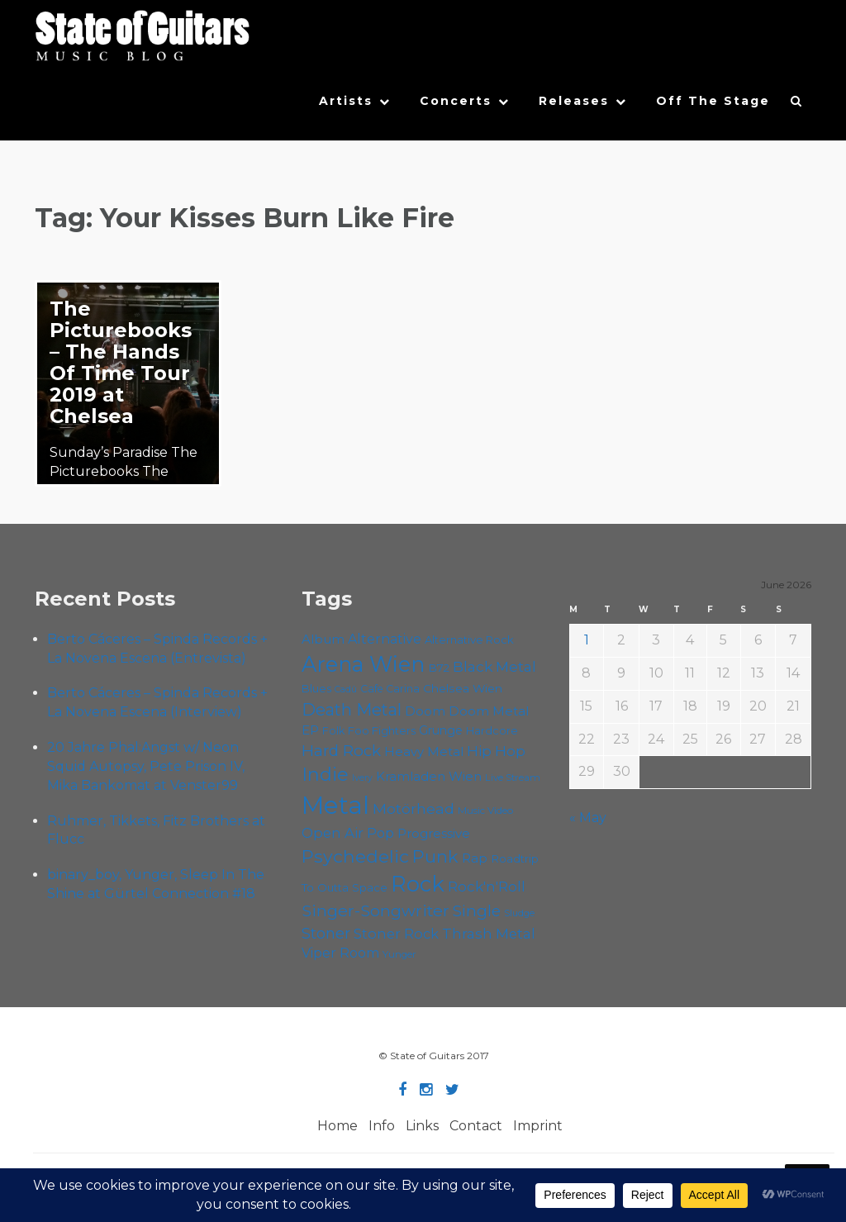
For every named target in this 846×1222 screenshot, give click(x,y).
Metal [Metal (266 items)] (335, 805)
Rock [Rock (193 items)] (417, 883)
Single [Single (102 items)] (477, 910)
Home (337, 1126)
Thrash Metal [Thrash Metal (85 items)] (488, 933)
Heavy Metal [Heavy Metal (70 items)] (423, 751)
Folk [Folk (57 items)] (333, 731)
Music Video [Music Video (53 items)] (485, 810)
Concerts (456, 100)
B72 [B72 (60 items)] (438, 667)
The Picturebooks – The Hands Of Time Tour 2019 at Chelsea (121, 362)
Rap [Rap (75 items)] (474, 858)
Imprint (538, 1126)
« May (587, 817)
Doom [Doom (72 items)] (425, 711)
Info (381, 1126)
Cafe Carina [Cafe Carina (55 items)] (390, 688)
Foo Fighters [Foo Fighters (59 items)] (382, 730)
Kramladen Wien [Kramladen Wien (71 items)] (429, 776)
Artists (346, 100)
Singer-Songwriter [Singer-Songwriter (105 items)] (375, 910)
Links (422, 1126)
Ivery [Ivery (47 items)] (362, 778)
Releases (574, 100)
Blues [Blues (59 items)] (316, 688)
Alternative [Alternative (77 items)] (384, 639)
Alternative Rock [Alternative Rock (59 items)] (469, 639)
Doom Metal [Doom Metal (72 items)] (489, 711)
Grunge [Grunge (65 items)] (441, 730)
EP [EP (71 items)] (310, 730)
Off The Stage (713, 100)
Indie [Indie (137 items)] (325, 774)
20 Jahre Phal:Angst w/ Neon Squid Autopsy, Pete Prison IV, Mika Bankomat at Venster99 (146, 766)
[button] (797, 105)
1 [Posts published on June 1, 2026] (586, 640)
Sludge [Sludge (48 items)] (519, 913)
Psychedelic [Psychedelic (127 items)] (355, 856)
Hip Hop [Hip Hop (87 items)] (496, 750)
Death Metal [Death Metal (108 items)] (352, 710)
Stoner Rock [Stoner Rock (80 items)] (396, 933)
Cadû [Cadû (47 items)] (346, 689)
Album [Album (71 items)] (323, 639)
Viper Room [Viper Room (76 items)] (340, 953)
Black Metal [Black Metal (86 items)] (494, 666)
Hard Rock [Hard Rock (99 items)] (341, 750)
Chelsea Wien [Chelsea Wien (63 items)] (462, 688)
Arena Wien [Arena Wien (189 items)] (363, 664)
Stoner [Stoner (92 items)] (326, 933)
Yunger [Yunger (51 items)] (399, 954)
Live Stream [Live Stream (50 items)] (512, 777)
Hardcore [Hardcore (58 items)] (492, 731)
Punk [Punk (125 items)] (435, 856)
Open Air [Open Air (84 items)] (333, 833)
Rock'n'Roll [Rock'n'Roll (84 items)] (486, 886)
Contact (475, 1126)
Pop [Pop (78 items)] (380, 833)
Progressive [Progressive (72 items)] (433, 833)
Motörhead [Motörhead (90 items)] (413, 808)
